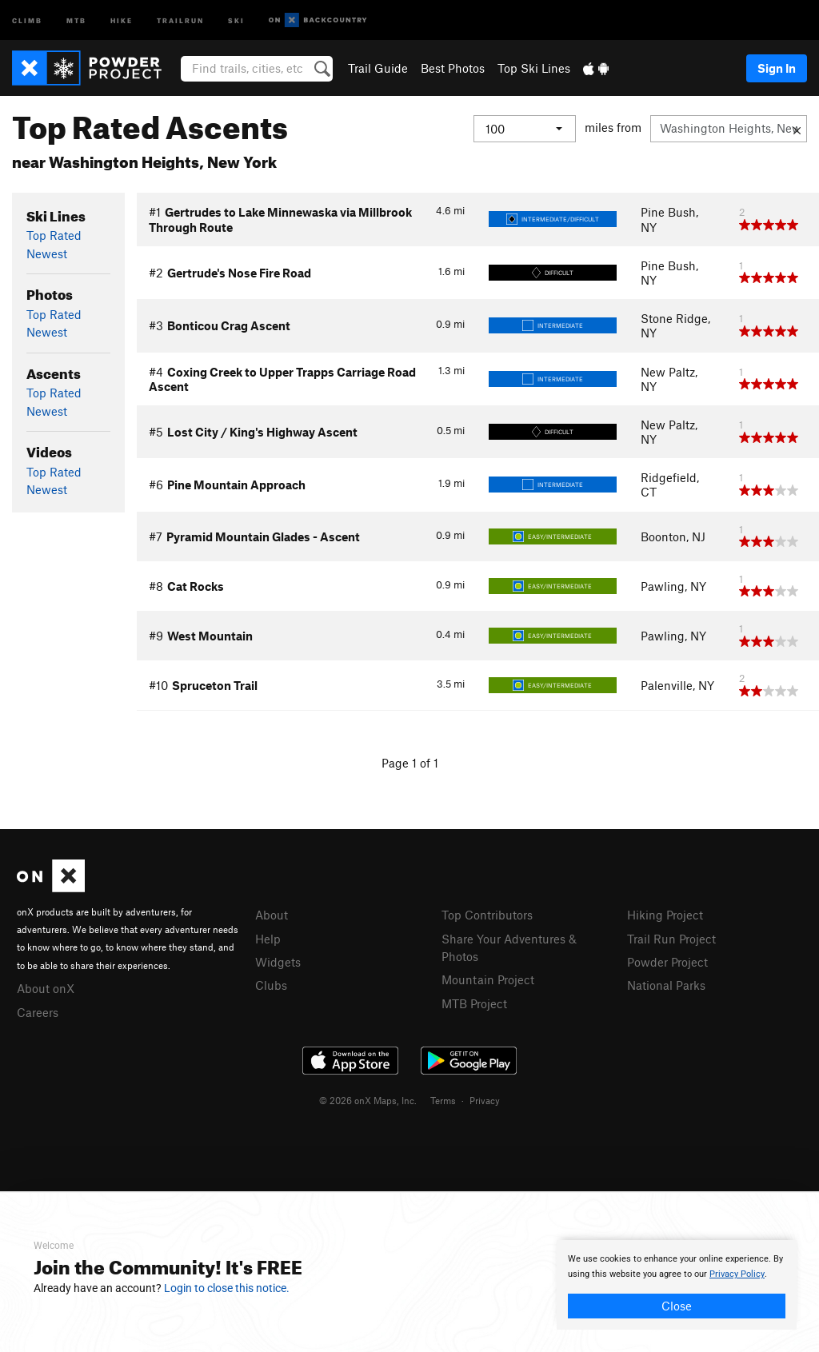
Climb (27, 19)
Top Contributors (487, 914)
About (271, 914)
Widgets (278, 962)
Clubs (271, 985)
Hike (121, 19)
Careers (37, 1012)
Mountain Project (487, 979)
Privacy (484, 1100)
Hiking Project (665, 914)
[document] (676, 1284)
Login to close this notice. (227, 1288)
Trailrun (180, 19)
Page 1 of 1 (410, 763)
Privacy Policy (737, 1274)
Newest (46, 253)
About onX (45, 988)
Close (676, 1305)
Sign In (776, 68)
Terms (443, 1100)
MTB (76, 19)
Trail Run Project (671, 938)
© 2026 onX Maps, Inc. (368, 1100)
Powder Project (667, 962)
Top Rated (54, 235)
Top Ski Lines (533, 68)
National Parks (666, 985)
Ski (236, 19)
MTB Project (474, 1003)
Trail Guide (378, 68)
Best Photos (453, 68)
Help (268, 938)
